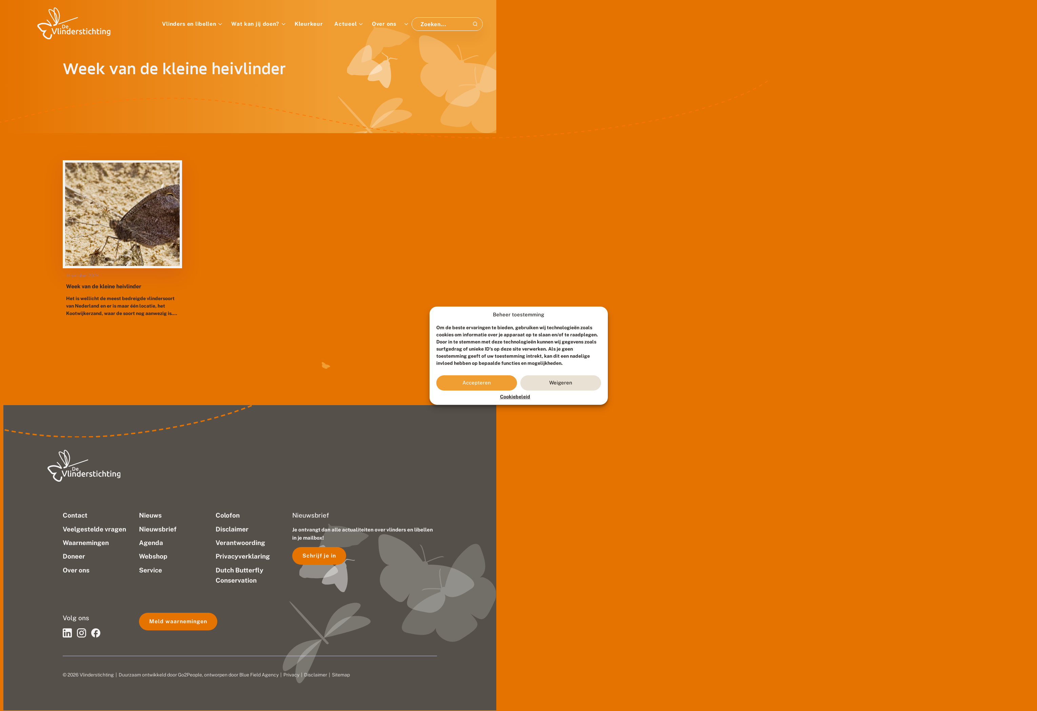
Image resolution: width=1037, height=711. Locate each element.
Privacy (291, 674)
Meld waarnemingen (178, 621)
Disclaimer (315, 674)
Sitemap (341, 674)
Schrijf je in (319, 555)
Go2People (190, 674)
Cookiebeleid (515, 396)
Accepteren (476, 382)
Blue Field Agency (259, 674)
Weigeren (560, 382)
